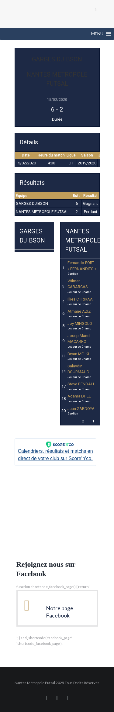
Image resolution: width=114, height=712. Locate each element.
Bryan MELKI (78, 354)
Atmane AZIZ (79, 311)
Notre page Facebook (59, 612)
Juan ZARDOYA (81, 408)
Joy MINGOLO (79, 323)
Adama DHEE (79, 396)
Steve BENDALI (80, 384)
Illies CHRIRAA (80, 299)
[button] (97, 34)
